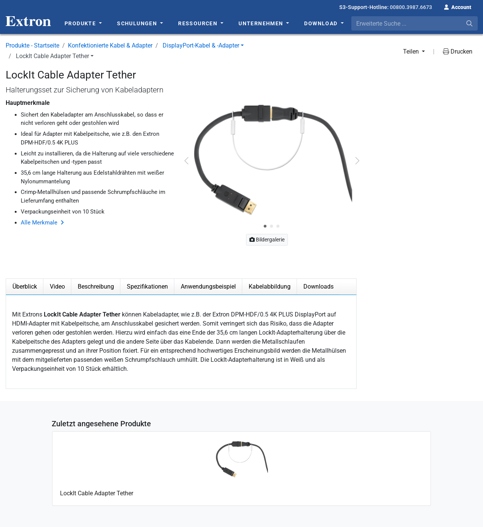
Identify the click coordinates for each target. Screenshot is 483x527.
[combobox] (414, 23)
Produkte (81, 23)
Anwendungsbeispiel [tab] (208, 286)
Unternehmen (261, 23)
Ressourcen (198, 23)
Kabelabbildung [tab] (270, 286)
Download (321, 23)
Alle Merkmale (39, 222)
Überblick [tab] (24, 286)
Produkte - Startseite (32, 45)
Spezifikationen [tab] (147, 286)
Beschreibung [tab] (96, 286)
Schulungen (137, 23)
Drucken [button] (457, 51)
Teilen (411, 51)
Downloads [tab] (318, 286)
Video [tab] (57, 286)
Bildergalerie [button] (267, 240)
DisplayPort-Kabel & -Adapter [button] (201, 45)
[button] (457, 6)
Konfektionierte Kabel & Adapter (110, 45)
